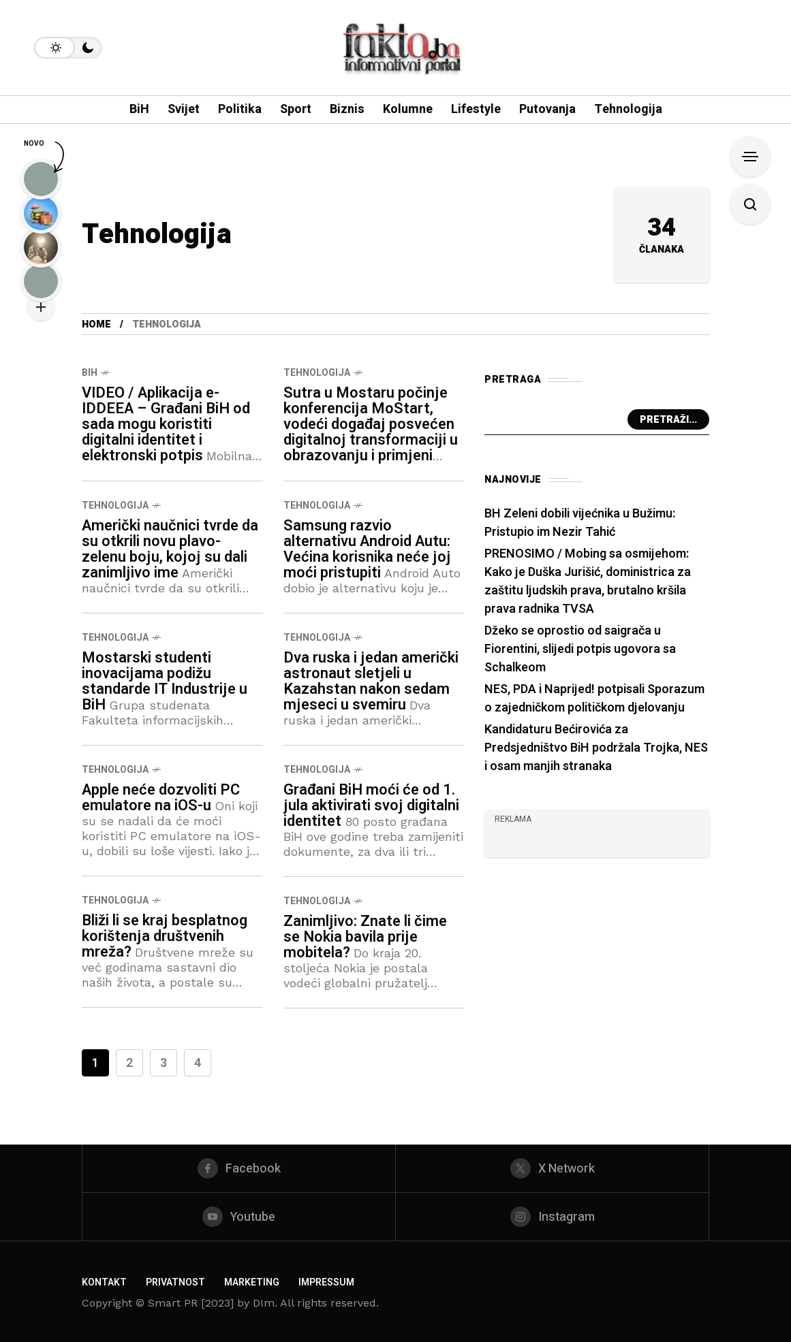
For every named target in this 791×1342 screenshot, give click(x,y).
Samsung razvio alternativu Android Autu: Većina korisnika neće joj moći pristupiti (367, 549)
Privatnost (175, 1282)
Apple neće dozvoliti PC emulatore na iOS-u (161, 797)
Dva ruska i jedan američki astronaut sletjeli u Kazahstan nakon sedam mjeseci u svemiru (371, 681)
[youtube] (238, 1217)
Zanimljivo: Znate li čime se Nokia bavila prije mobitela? (365, 936)
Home (96, 324)
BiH (89, 373)
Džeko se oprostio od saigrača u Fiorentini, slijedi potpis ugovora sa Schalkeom (580, 649)
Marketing (251, 1282)
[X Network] (552, 1168)
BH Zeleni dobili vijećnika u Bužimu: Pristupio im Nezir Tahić (579, 523)
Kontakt (104, 1282)
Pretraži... (668, 420)
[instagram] (552, 1217)
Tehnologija (316, 373)
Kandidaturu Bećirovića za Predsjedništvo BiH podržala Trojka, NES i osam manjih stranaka (596, 748)
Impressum (326, 1282)
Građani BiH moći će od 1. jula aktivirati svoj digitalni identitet (371, 805)
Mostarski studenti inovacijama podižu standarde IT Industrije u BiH (164, 681)
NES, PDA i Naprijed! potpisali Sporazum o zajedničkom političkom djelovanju (594, 698)
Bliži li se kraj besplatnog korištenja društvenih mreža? (164, 936)
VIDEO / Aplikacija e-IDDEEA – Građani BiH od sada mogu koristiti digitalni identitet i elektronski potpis (166, 424)
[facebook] (238, 1168)
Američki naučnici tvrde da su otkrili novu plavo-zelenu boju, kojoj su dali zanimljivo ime (170, 549)
